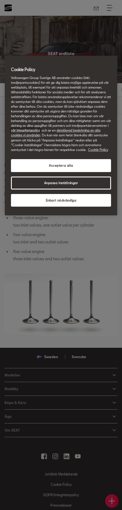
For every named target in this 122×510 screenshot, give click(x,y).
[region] (61, 135)
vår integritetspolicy (25, 130)
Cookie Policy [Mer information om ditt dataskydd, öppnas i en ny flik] (98, 150)
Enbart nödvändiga (61, 200)
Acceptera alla (61, 165)
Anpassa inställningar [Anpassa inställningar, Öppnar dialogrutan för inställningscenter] (61, 183)
